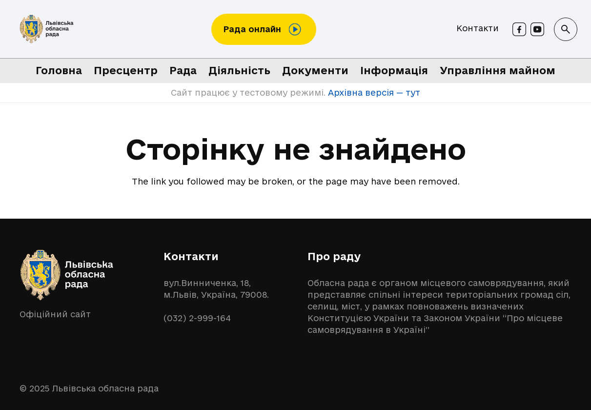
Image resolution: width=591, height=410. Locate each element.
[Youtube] (537, 29)
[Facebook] (519, 29)
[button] (565, 29)
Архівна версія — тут (373, 92)
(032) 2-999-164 (197, 318)
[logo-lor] (47, 29)
